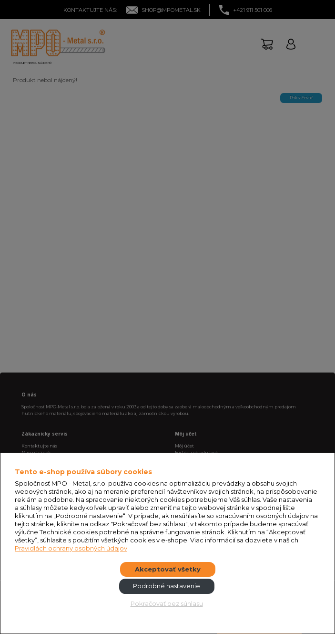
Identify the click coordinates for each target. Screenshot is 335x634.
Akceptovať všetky (168, 569)
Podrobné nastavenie (166, 586)
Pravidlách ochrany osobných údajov (71, 548)
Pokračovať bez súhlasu (167, 603)
